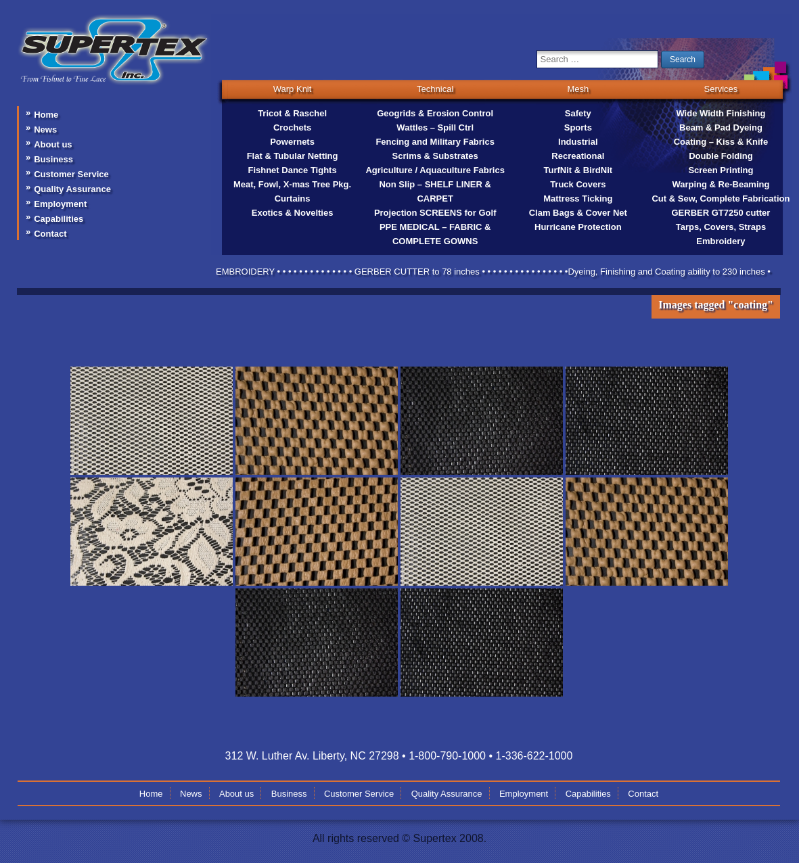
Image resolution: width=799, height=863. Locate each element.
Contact (50, 234)
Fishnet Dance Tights (292, 170)
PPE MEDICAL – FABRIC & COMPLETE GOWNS (435, 234)
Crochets (292, 127)
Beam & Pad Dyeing (720, 127)
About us (53, 144)
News (45, 129)
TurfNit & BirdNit (578, 170)
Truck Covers (578, 184)
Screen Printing (720, 170)
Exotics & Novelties (293, 213)
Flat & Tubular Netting (292, 156)
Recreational (577, 156)
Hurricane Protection (578, 227)
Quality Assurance (72, 189)
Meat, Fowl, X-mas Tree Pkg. (292, 184)
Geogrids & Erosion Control (435, 113)
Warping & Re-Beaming (720, 184)
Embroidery (720, 241)
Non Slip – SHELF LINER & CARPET (434, 191)
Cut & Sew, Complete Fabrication (721, 198)
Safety (578, 113)
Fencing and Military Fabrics (435, 142)
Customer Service (71, 174)
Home (46, 115)
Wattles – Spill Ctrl (435, 127)
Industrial (578, 142)
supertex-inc (114, 29)
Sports (578, 127)
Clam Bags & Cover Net (578, 213)
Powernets (292, 142)
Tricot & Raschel (292, 113)
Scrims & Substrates (435, 156)
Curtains (293, 198)
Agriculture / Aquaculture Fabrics (434, 170)
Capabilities (58, 219)
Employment (60, 204)
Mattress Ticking (577, 198)
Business (53, 159)
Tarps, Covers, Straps (721, 227)
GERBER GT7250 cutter (720, 213)
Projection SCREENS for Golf (435, 213)
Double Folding (721, 156)
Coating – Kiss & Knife (721, 142)
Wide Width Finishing (720, 113)
